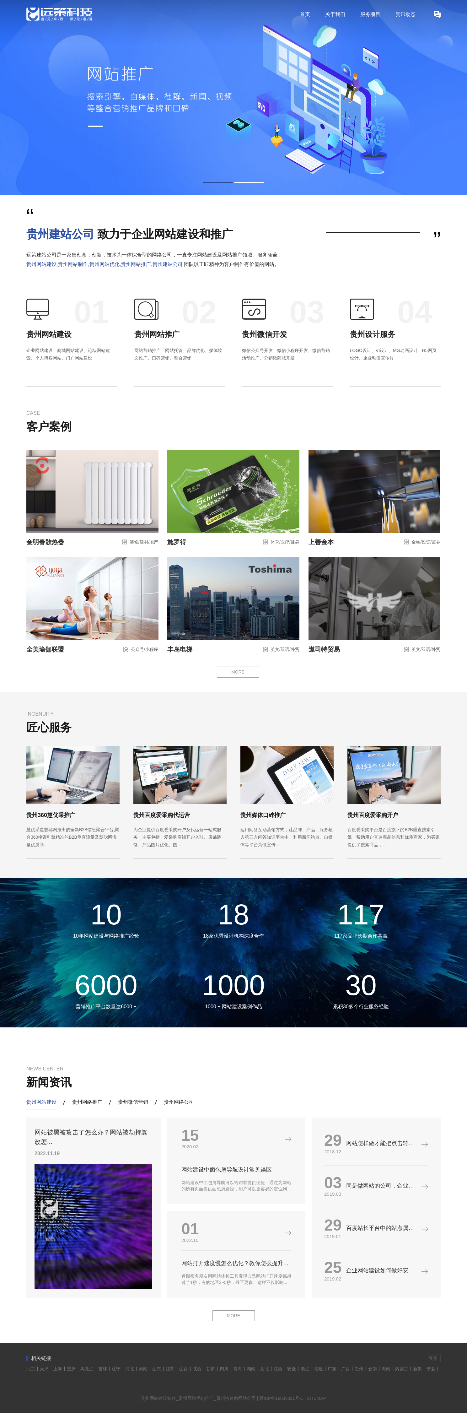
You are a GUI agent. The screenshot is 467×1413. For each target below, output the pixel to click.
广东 (332, 1368)
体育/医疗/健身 (285, 541)
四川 (224, 1368)
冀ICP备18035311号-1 (281, 1398)
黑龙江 (87, 1368)
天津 (44, 1368)
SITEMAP (316, 1398)
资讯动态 (405, 14)
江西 (278, 1368)
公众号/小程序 (144, 649)
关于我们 (335, 14)
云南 (372, 1368)
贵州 (359, 1368)
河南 (143, 1368)
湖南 (251, 1368)
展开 (432, 1358)
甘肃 (210, 1368)
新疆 (417, 1368)
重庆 (71, 1368)
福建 (318, 1368)
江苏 (170, 1368)
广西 (345, 1368)
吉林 (102, 1368)
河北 (129, 1368)
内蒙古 (401, 1368)
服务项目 (370, 14)
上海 (57, 1368)
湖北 (264, 1368)
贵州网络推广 (87, 1102)
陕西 (197, 1368)
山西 (183, 1368)
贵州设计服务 (372, 334)
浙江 (305, 1368)
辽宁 (116, 1368)
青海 (237, 1368)
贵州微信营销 (133, 1102)
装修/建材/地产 (144, 541)
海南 (386, 1368)
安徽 (291, 1368)
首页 (305, 14)
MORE (237, 671)
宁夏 (431, 1368)
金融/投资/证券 (425, 541)
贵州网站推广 (157, 334)
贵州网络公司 (179, 1102)
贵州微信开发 (264, 334)
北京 (30, 1368)
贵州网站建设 (49, 334)
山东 (156, 1368)
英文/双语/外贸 (285, 649)
